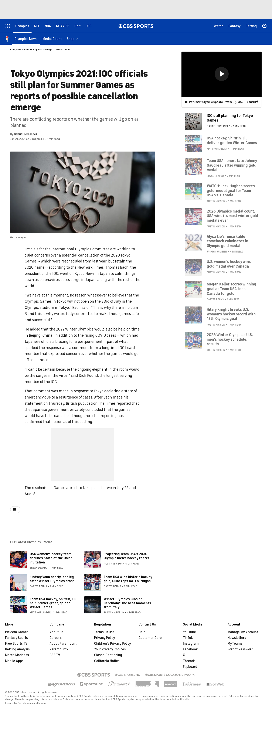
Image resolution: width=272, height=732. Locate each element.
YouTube (189, 632)
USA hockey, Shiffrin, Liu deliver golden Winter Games (232, 140)
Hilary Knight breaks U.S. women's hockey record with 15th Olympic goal (231, 314)
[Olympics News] (26, 39)
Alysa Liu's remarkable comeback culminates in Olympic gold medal (227, 241)
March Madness (17, 655)
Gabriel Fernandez (25, 134)
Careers (56, 638)
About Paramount (63, 643)
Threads (189, 661)
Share (251, 102)
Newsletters (237, 638)
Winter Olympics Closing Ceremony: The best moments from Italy (127, 603)
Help (142, 632)
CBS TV (55, 655)
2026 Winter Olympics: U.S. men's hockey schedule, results (230, 339)
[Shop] (72, 39)
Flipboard (190, 667)
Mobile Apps (14, 661)
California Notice (107, 661)
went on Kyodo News (77, 273)
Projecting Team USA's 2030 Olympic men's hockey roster (126, 556)
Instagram (191, 643)
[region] (221, 74)
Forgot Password (240, 649)
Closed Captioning (108, 655)
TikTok (188, 638)
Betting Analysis (17, 649)
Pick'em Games (16, 632)
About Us (56, 632)
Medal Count (63, 49)
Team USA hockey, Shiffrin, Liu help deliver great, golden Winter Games (53, 603)
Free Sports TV (16, 643)
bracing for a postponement (79, 341)
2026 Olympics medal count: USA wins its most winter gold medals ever (232, 216)
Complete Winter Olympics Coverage (31, 49)
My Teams (235, 643)
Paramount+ (59, 649)
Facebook (190, 649)
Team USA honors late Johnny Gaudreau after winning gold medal (232, 165)
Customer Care (150, 638)
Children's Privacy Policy (112, 643)
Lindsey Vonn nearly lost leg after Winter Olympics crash (52, 579)
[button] (222, 74)
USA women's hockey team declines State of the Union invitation (51, 558)
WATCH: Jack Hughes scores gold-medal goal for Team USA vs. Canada (231, 190)
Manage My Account (243, 632)
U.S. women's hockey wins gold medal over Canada (229, 264)
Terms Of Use (104, 632)
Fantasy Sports (16, 638)
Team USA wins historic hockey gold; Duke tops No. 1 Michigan (128, 579)
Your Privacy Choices (110, 649)
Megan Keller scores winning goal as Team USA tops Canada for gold (231, 289)
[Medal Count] (52, 39)
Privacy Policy (104, 638)
